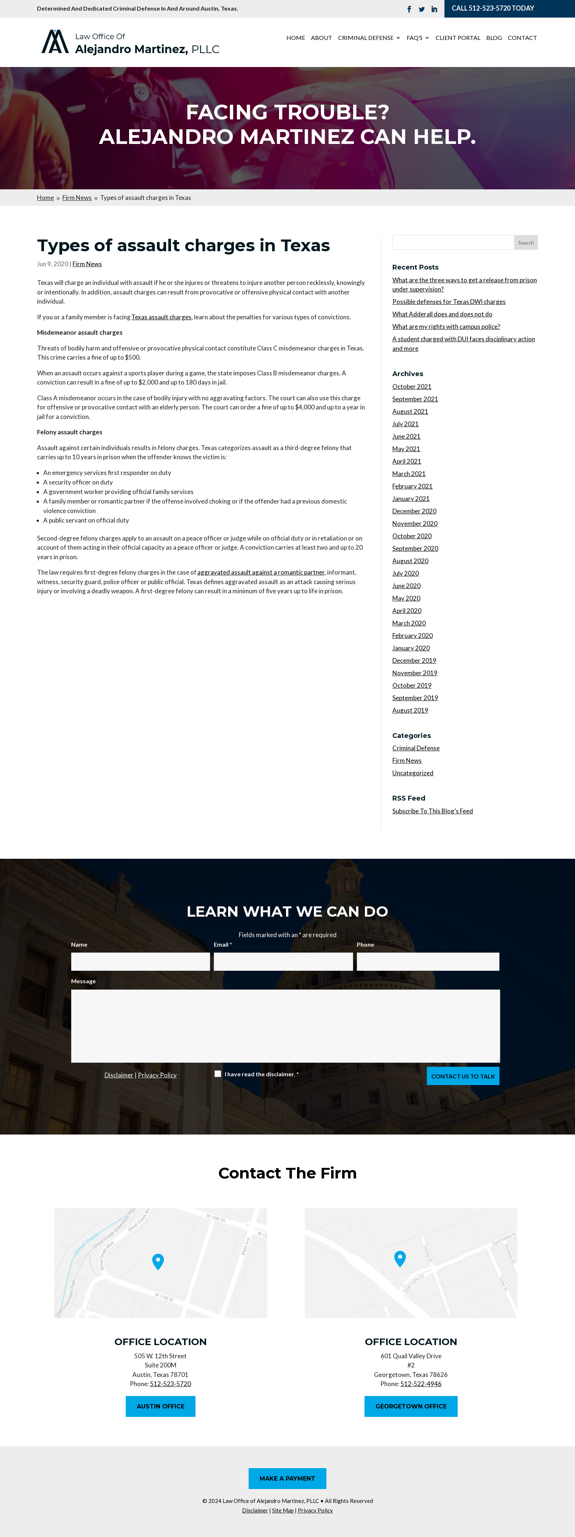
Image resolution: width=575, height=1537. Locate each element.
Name (79, 944)
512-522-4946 (421, 1384)
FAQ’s (414, 38)
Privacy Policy (157, 1075)
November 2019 (414, 673)
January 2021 (411, 498)
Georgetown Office (411, 1406)
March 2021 (409, 474)
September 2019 (415, 698)
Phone (365, 944)
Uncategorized (412, 773)
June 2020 (406, 586)
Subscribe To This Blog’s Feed (432, 811)
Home (295, 38)
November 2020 (414, 523)
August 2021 (410, 411)
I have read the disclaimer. (262, 1073)
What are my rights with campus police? (446, 326)
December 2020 (414, 511)
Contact (522, 38)
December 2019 (414, 660)
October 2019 (412, 685)
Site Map (283, 1510)
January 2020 (411, 648)
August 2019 (410, 710)
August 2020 (410, 561)
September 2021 (415, 399)
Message (83, 980)
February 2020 (412, 635)
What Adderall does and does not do (442, 314)
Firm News (87, 264)
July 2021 (405, 424)
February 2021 (412, 486)
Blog (494, 38)
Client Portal (458, 38)
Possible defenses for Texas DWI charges (449, 301)
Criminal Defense (365, 38)
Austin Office (160, 1406)
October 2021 (412, 386)
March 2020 (409, 623)
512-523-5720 (489, 8)
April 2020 (406, 611)
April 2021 (406, 461)
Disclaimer (119, 1075)
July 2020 (405, 573)
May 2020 (406, 598)
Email (223, 944)
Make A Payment (287, 1478)
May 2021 (406, 449)
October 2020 (412, 536)
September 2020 (415, 548)
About (321, 38)
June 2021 (406, 436)
